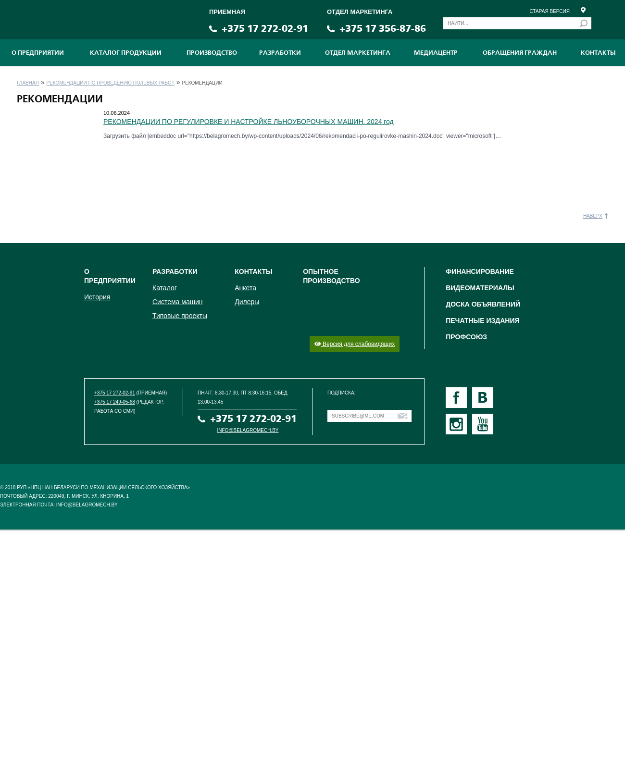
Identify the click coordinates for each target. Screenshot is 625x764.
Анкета (245, 288)
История (97, 297)
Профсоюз (466, 337)
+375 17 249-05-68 (114, 402)
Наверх (592, 216)
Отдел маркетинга (357, 53)
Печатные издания (482, 320)
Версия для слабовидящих (354, 344)
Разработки (280, 53)
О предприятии (38, 53)
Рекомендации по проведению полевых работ (110, 83)
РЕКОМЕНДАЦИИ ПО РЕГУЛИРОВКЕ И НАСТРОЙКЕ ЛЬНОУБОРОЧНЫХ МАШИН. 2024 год (248, 121)
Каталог (164, 288)
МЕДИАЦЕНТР (436, 53)
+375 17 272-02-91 (265, 28)
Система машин (177, 302)
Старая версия (549, 11)
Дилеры (247, 302)
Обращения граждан (520, 53)
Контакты (598, 53)
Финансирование (480, 271)
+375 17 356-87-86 (382, 28)
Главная (28, 83)
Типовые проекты (179, 316)
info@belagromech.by (248, 430)
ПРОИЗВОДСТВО (212, 53)
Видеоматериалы (480, 288)
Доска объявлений (483, 304)
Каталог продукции (126, 53)
